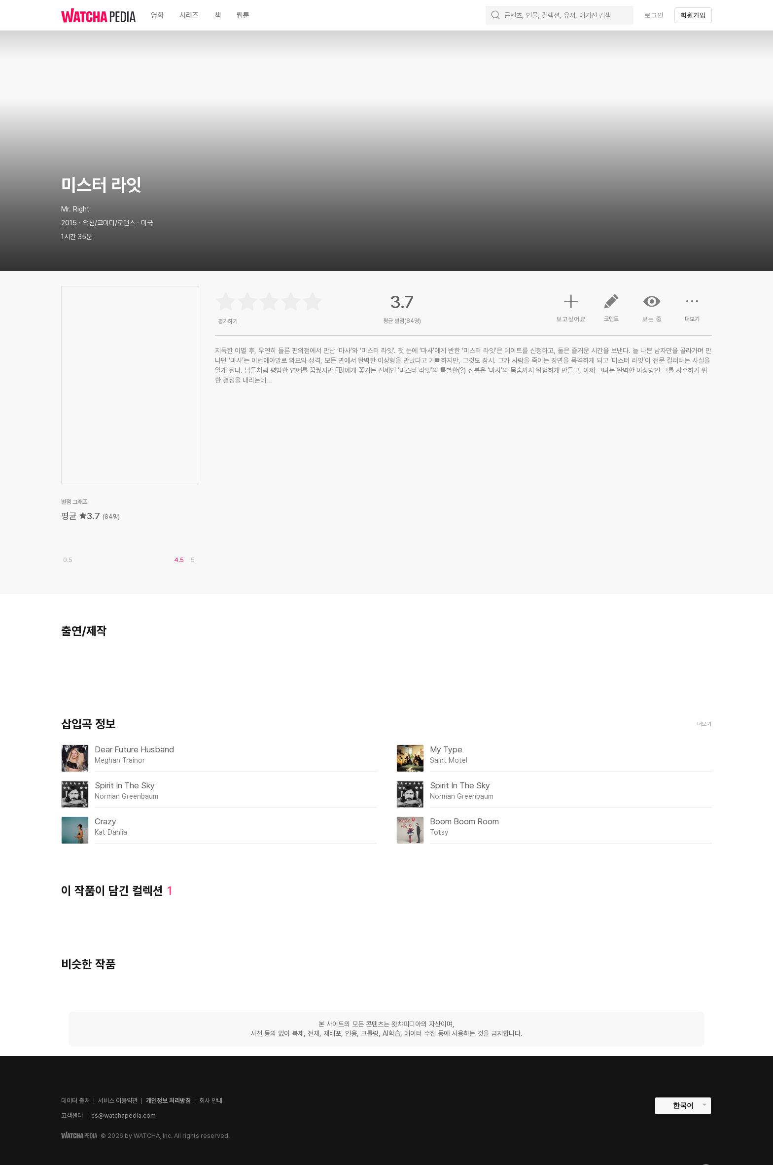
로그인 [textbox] (654, 15)
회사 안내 (210, 1100)
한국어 (683, 1105)
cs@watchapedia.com (123, 1115)
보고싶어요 (571, 306)
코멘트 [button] (611, 311)
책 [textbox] (217, 15)
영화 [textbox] (157, 15)
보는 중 (651, 307)
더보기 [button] (692, 311)
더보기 (704, 724)
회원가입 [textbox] (693, 15)
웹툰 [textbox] (243, 15)
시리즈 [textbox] (189, 15)
